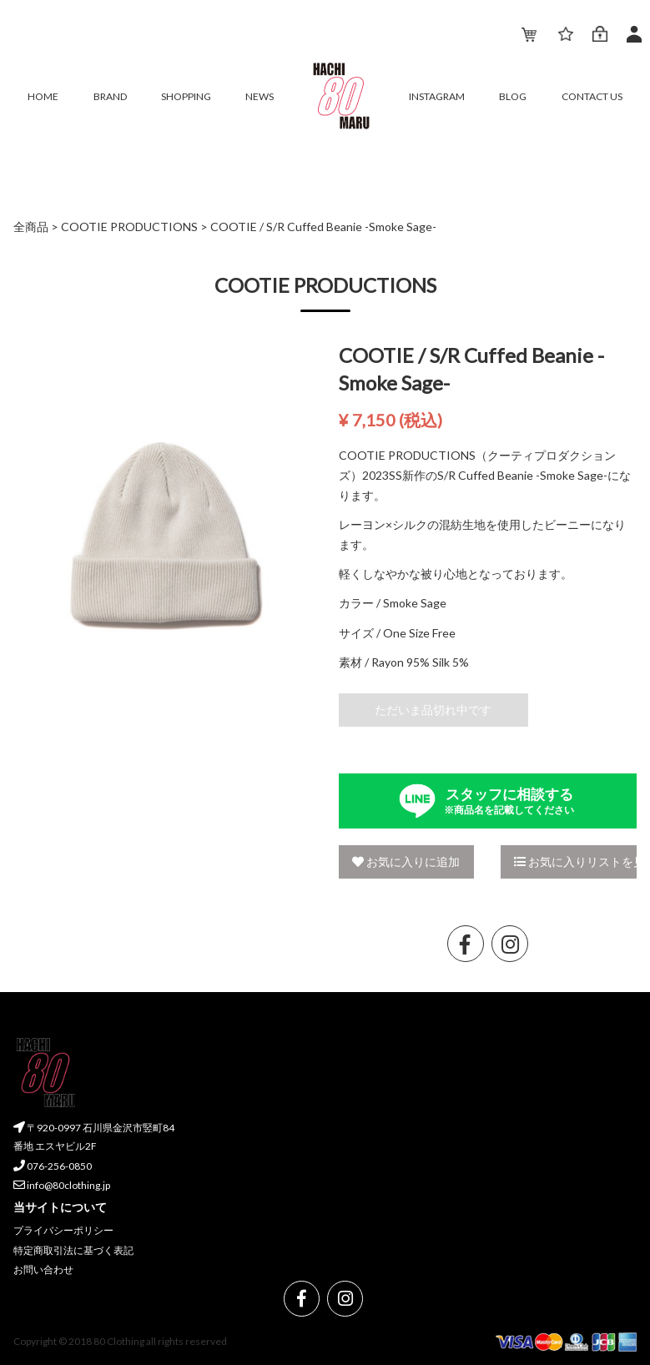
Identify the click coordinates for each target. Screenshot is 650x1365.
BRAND (110, 96)
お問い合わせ (43, 1269)
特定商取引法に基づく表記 (73, 1250)
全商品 (30, 226)
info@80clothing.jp (61, 1185)
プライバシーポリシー (63, 1230)
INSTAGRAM (437, 96)
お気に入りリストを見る (575, 861)
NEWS (259, 96)
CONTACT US (592, 96)
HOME (43, 96)
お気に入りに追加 (406, 861)
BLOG (513, 96)
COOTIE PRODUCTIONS (129, 226)
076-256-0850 (52, 1166)
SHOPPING (186, 96)
